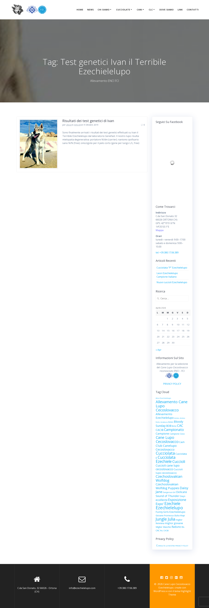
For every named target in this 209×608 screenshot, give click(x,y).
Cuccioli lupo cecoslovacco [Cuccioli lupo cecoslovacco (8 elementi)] (169, 471)
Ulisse (69, 124)
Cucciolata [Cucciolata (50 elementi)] (165, 453)
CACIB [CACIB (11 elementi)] (159, 430)
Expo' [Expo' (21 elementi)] (160, 503)
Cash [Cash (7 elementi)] (182, 442)
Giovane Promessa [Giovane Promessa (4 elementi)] (165, 515)
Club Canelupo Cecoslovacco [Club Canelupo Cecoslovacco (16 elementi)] (166, 447)
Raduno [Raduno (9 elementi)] (176, 526)
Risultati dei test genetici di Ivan (88, 120)
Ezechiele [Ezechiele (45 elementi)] (172, 503)
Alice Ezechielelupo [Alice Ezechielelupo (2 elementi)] (163, 398)
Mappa (159, 230)
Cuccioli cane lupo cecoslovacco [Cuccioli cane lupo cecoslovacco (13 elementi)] (168, 467)
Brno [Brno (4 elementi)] (174, 426)
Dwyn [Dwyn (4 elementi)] (182, 496)
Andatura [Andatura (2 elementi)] (164, 422)
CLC (151, 9)
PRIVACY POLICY (172, 383)
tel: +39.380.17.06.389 (167, 252)
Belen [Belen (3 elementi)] (170, 422)
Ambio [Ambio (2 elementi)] (176, 418)
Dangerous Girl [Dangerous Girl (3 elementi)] (169, 492)
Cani (139, 9)
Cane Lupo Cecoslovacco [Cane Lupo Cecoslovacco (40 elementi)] (167, 439)
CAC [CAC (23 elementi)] (180, 425)
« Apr (158, 349)
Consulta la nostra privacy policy (172, 545)
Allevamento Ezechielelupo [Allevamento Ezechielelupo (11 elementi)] (165, 415)
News (90, 9)
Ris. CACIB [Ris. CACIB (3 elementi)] (164, 530)
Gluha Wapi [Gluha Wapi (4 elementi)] (179, 515)
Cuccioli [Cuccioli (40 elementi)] (178, 461)
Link (180, 9)
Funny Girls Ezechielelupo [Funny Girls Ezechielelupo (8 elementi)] (170, 512)
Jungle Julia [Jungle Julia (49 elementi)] (165, 519)
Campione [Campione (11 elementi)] (162, 433)
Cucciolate (123, 9)
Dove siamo (166, 9)
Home (80, 9)
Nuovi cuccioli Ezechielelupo (172, 282)
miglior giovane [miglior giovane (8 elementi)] (174, 523)
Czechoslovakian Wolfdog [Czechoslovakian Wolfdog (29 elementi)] (169, 478)
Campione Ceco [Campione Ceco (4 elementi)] (177, 433)
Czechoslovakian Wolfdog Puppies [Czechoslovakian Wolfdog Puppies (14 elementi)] (167, 486)
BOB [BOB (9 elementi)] (168, 426)
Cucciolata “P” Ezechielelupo (172, 267)
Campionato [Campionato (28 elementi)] (174, 429)
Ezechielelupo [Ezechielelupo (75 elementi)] (169, 508)
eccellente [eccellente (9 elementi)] (162, 500)
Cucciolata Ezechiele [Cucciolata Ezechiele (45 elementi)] (165, 459)
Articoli (77, 124)
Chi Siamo (104, 9)
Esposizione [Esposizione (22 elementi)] (177, 499)
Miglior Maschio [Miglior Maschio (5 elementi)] (163, 526)
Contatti (193, 9)
